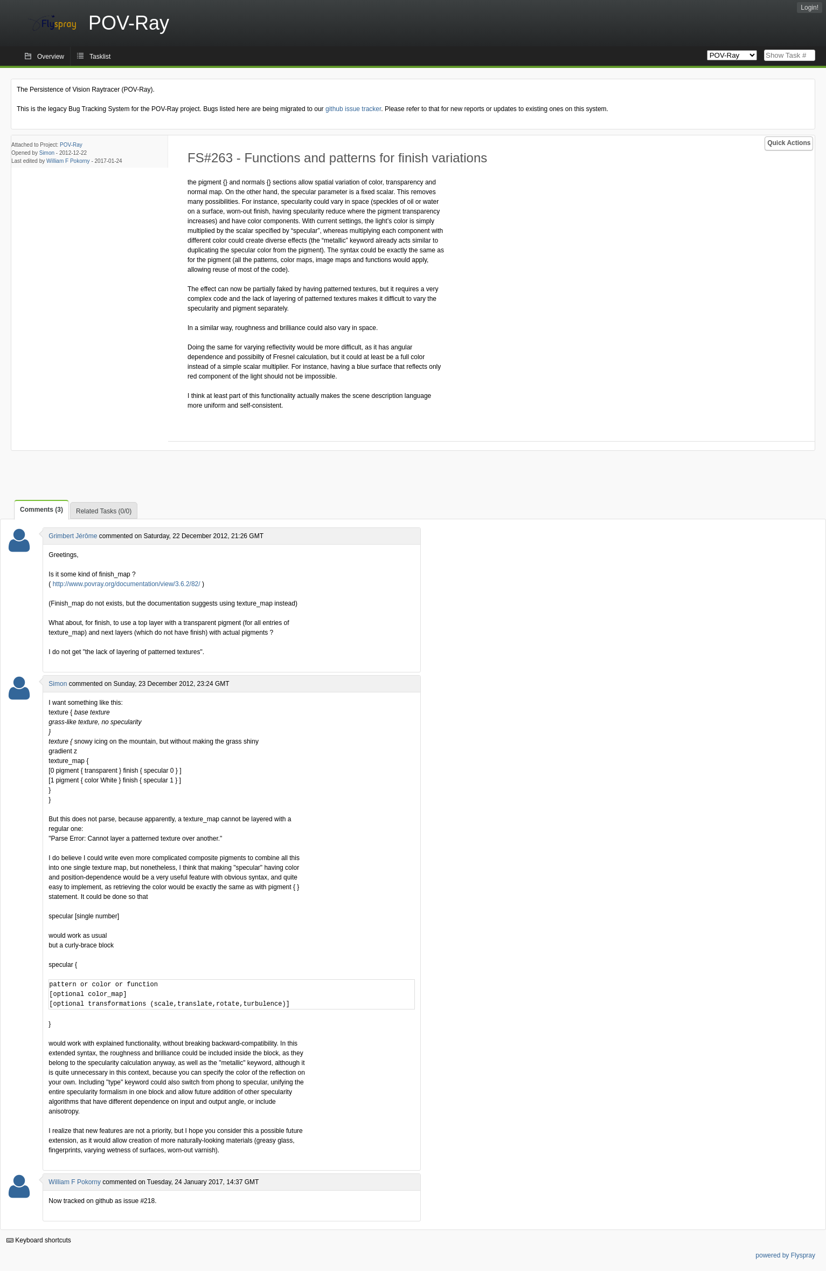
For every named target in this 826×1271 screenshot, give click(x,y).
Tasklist (99, 56)
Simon (46, 153)
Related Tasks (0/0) (103, 511)
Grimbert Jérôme (72, 536)
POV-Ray (71, 145)
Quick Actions (788, 143)
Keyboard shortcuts (38, 1240)
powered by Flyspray (785, 1255)
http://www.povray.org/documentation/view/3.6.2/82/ (126, 584)
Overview (50, 56)
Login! (809, 7)
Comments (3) (41, 509)
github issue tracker (353, 109)
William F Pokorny (68, 161)
